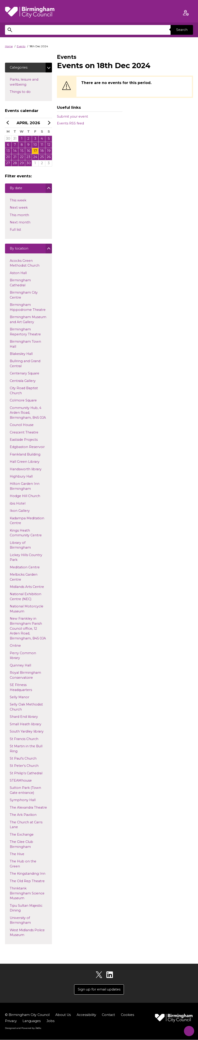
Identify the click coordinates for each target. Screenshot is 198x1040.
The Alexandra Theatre (28, 808)
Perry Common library (23, 656)
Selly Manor (19, 698)
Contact (108, 1015)
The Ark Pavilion (23, 816)
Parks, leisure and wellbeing (25, 82)
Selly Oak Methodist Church (26, 708)
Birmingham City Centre (24, 296)
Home (9, 46)
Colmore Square (23, 401)
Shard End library (24, 718)
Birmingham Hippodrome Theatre (28, 308)
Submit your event (72, 116)
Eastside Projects (24, 441)
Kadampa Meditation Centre (27, 521)
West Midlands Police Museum (27, 933)
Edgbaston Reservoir (27, 448)
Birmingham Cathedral (20, 284)
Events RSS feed (70, 123)
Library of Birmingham (20, 546)
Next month (20, 223)
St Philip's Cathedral (26, 774)
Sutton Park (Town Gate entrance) (25, 791)
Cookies (127, 1015)
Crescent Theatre (24, 433)
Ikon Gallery (20, 512)
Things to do (27, 91)
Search (181, 30)
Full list (15, 230)
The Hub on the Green (23, 865)
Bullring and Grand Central (25, 364)
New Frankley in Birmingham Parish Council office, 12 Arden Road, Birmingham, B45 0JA (28, 629)
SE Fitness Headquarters (21, 688)
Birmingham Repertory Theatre (25, 333)
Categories (18, 67)
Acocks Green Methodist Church (24, 264)
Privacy (11, 1021)
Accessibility (86, 1015)
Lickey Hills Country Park (26, 558)
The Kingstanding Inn (27, 875)
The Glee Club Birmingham (21, 845)
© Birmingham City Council (27, 1015)
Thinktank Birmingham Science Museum (27, 893)
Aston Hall (18, 274)
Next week (19, 208)
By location (19, 250)
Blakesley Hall (21, 355)
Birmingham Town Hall (25, 345)
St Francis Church (24, 740)
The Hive (17, 855)
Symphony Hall (23, 801)
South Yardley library (27, 732)
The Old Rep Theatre (27, 882)
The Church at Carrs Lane (26, 825)
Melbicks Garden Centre (23, 578)
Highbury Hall (21, 477)
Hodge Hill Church (25, 497)
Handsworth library (26, 470)
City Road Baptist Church (24, 391)
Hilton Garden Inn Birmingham (24, 487)
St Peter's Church (24, 767)
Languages (31, 1021)
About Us (63, 1015)
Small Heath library (25, 725)
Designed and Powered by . (23, 1028)
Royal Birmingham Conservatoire (25, 676)
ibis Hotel (17, 504)
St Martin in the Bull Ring (26, 749)
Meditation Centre (25, 568)
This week (18, 201)
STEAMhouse (21, 781)
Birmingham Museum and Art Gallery (28, 320)
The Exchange (22, 835)
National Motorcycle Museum (26, 610)
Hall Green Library (24, 463)
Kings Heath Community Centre (26, 534)
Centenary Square (24, 374)
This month (19, 216)
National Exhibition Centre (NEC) (25, 597)
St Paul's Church (23, 759)
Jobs (50, 1021)
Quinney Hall (20, 666)
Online (15, 647)
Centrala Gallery (23, 382)
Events (21, 46)
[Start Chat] (188, 1030)
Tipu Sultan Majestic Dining (26, 909)
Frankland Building (25, 455)
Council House (22, 426)
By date (16, 189)
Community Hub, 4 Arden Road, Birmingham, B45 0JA (28, 413)
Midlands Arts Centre (27, 587)
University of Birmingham (20, 921)
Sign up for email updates (99, 990)
